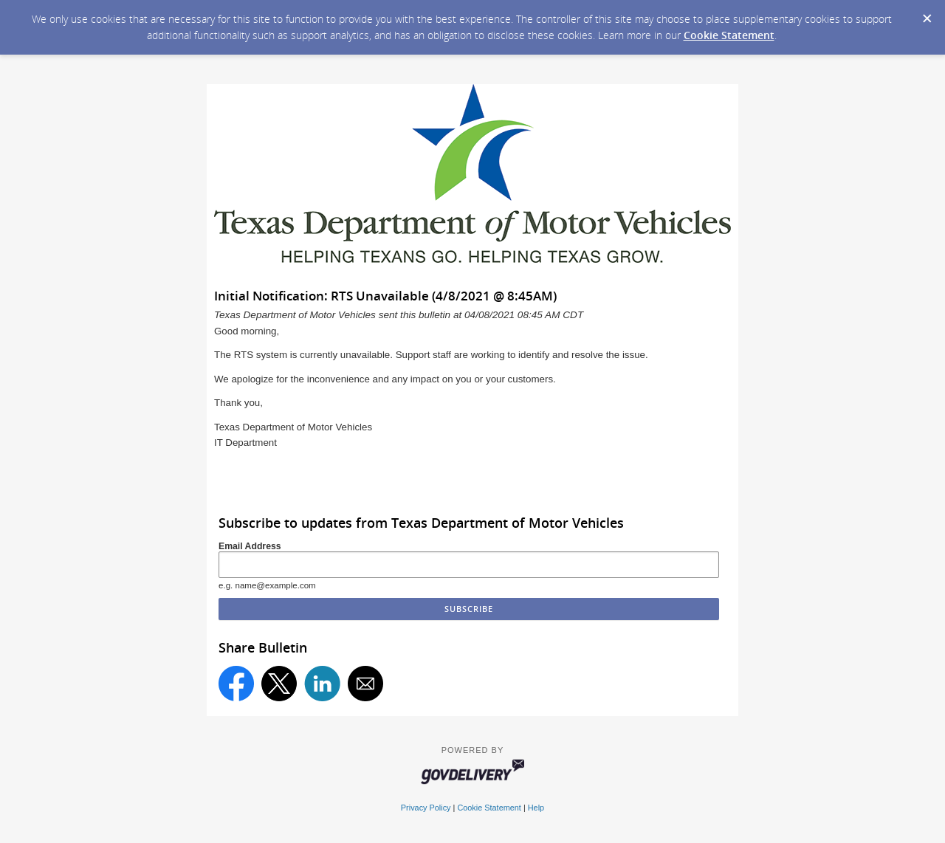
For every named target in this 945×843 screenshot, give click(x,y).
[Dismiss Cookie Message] (926, 14)
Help (536, 807)
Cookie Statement (729, 35)
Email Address (250, 546)
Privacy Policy (426, 807)
